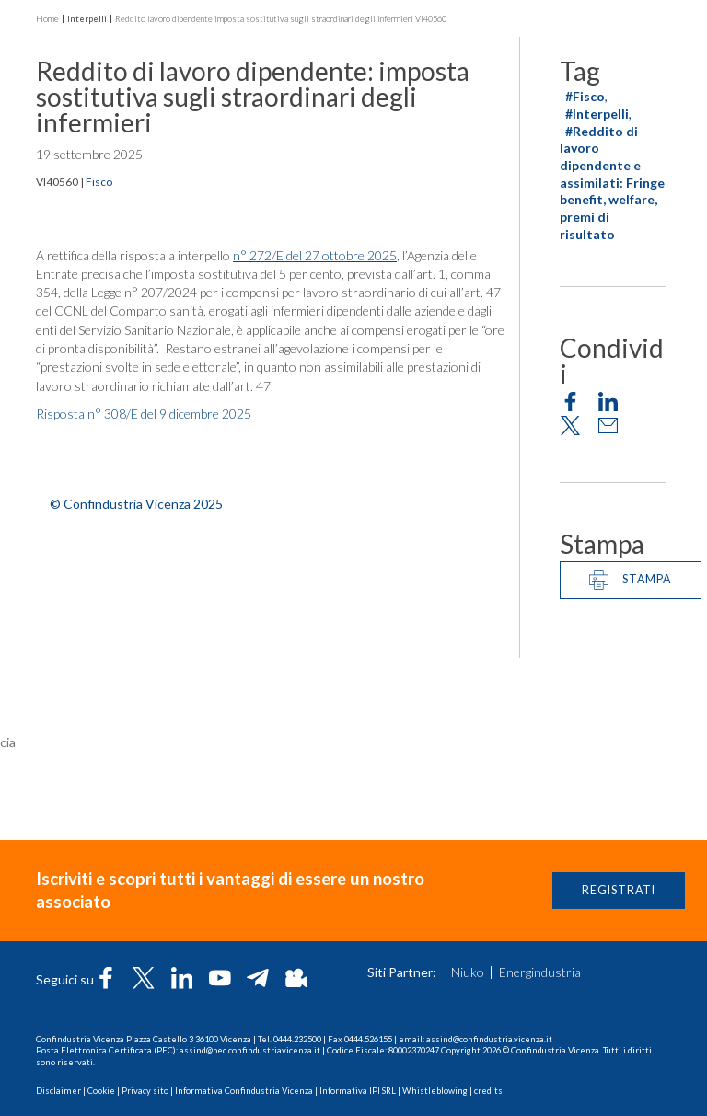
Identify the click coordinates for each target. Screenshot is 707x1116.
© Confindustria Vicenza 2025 (136, 505)
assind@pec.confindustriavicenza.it (250, 1050)
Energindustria (540, 972)
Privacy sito (145, 1091)
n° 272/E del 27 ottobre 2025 (315, 257)
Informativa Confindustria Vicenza (244, 1091)
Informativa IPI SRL (357, 1091)
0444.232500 (297, 1039)
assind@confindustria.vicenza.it (489, 1039)
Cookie (101, 1091)
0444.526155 (368, 1039)
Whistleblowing (435, 1091)
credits (488, 1091)
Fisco (99, 183)
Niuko (467, 972)
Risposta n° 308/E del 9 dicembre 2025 (143, 416)
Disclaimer (58, 1091)
